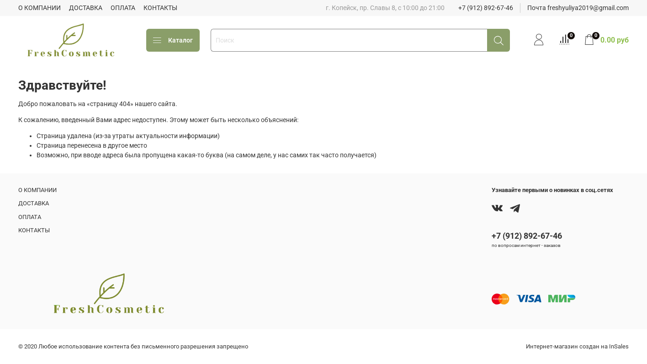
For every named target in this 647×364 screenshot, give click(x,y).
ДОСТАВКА (85, 7)
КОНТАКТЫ (160, 7)
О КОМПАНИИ (39, 7)
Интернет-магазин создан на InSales (577, 346)
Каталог (173, 41)
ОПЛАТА (123, 7)
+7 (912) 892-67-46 (485, 7)
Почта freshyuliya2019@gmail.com (578, 7)
